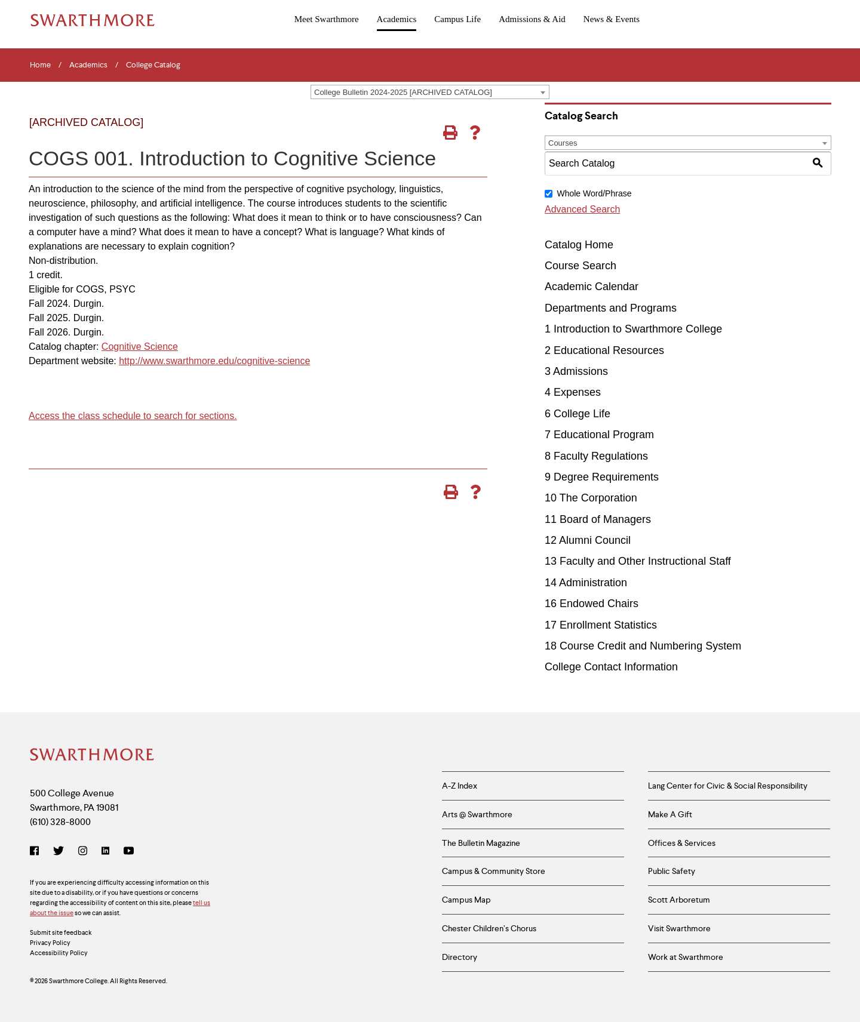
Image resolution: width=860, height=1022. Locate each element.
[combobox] (430, 92)
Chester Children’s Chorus (489, 928)
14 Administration (586, 583)
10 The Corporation (591, 498)
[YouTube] (129, 852)
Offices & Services (681, 843)
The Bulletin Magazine (481, 843)
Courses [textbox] (562, 142)
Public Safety (671, 871)
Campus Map (466, 899)
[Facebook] (37, 852)
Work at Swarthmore (685, 957)
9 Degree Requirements (602, 477)
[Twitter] (58, 852)
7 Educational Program (599, 435)
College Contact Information (611, 667)
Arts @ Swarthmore (477, 814)
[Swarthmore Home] (92, 756)
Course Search (580, 266)
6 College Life (577, 414)
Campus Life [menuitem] (457, 19)
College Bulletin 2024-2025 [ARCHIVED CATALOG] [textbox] (403, 92)
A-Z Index (459, 785)
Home (40, 65)
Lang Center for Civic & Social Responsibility (727, 785)
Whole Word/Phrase (594, 193)
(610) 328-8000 (60, 821)
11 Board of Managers (598, 519)
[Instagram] (82, 852)
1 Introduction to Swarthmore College (633, 329)
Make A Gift (670, 814)
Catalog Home (579, 245)
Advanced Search (582, 209)
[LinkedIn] (105, 852)
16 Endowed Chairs (591, 603)
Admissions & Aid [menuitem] (532, 19)
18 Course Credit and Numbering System (643, 646)
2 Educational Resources (604, 350)
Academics (88, 65)
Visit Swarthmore (679, 928)
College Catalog (153, 65)
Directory (459, 957)
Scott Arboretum (679, 899)
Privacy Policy (50, 942)
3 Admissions (576, 371)
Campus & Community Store (493, 871)
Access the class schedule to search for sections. (133, 416)
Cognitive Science (140, 346)
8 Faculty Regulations (596, 456)
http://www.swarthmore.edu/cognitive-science (214, 361)
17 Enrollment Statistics (601, 625)
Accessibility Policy (59, 953)
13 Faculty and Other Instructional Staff (638, 561)
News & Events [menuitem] (611, 19)
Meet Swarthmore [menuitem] (326, 19)
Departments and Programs (611, 308)
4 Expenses (573, 392)
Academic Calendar (591, 287)
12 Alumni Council (588, 540)
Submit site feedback (61, 932)
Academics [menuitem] (397, 19)
